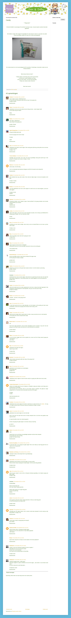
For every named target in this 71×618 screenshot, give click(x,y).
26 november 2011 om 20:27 (18, 430)
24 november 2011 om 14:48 (19, 186)
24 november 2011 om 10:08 (18, 107)
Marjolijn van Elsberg (13, 451)
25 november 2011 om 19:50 (19, 357)
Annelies (11, 402)
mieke (10, 107)
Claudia (11, 175)
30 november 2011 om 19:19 (20, 545)
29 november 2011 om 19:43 (19, 509)
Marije (10, 537)
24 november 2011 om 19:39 (19, 275)
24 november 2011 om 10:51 (23, 130)
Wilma (10, 335)
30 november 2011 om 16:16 (18, 537)
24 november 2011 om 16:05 (19, 199)
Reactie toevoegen (10, 572)
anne (10, 303)
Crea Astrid (11, 459)
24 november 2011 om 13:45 (19, 164)
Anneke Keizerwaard (13, 384)
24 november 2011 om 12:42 (17, 145)
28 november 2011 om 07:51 (23, 442)
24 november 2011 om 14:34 (18, 175)
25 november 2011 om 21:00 (17, 366)
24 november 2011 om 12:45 (22, 155)
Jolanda (11, 518)
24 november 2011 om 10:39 (18, 118)
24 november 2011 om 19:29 (18, 266)
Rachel (10, 295)
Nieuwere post (9, 609)
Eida (10, 345)
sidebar (43, 404)
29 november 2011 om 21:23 (22, 527)
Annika (10, 211)
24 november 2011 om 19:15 (22, 254)
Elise (10, 234)
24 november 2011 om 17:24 (18, 211)
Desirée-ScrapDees (13, 442)
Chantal (11, 97)
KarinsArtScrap (12, 254)
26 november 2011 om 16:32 (24, 384)
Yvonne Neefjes (12, 155)
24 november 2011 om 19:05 (17, 243)
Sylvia (10, 430)
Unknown (11, 509)
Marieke (11, 186)
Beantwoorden (12, 103)
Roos (10, 366)
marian (10, 285)
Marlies (10, 266)
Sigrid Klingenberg (13, 130)
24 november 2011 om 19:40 (18, 285)
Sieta (10, 243)
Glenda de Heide (12, 527)
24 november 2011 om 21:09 (18, 295)
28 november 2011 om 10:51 (20, 459)
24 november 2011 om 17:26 (17, 222)
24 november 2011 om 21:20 (17, 303)
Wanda (10, 118)
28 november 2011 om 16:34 (19, 481)
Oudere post (45, 609)
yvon (10, 145)
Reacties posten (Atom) (16, 611)
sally (10, 471)
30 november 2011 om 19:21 (20, 559)
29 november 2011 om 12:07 (18, 498)
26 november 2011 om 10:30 (19, 376)
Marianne (11, 199)
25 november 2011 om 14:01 (21, 321)
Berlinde (11, 357)
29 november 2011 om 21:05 (19, 518)
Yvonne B (11, 376)
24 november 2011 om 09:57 (18, 97)
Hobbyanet (11, 545)
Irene (10, 222)
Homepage (27, 609)
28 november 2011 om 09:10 (24, 451)
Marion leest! (12, 321)
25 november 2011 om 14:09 (18, 335)
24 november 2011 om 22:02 (18, 312)
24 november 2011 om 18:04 (17, 234)
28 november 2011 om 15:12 (17, 471)
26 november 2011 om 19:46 (18, 411)
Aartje (10, 312)
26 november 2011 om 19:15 (19, 402)
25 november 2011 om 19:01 (17, 345)
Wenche (11, 164)
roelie (10, 411)
